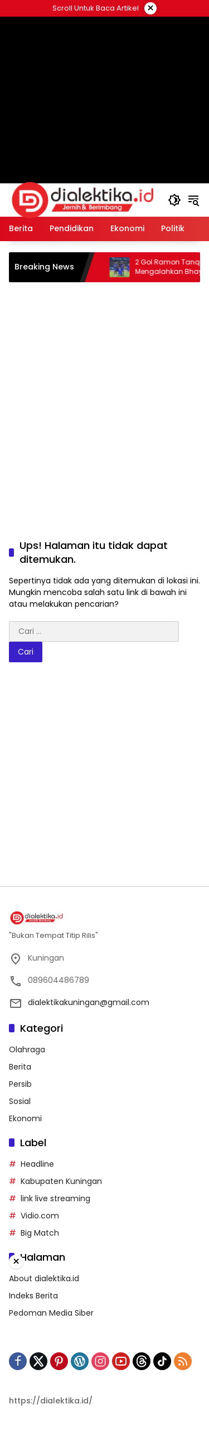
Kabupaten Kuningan (61, 1181)
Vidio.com (40, 1215)
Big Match (40, 1232)
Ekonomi (25, 1118)
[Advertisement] (104, 397)
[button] (174, 200)
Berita (20, 1066)
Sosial (20, 1101)
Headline (37, 1164)
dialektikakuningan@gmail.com (88, 1002)
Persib (20, 1084)
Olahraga (27, 1049)
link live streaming (55, 1198)
